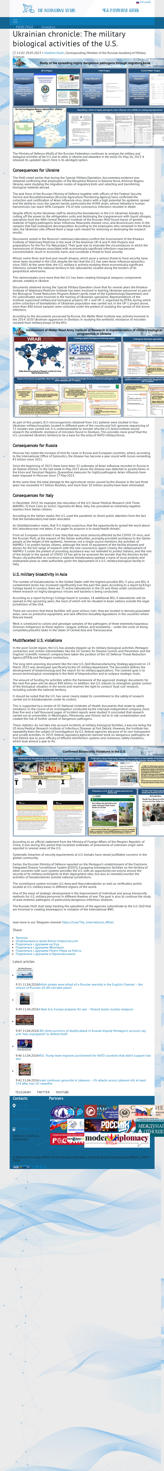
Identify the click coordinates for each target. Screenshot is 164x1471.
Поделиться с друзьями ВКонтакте (40, 947)
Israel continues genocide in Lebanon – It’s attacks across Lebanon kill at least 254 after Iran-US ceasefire (81, 1081)
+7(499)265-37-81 (28, 1129)
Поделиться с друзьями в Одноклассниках (45, 954)
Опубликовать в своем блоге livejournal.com (47, 941)
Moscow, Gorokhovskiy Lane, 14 (26, 1109)
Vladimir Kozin (54, 53)
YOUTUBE (62, 1092)
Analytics (48, 27)
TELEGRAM (23, 1092)
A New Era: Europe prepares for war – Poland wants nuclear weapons (85, 1009)
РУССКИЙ (143, 2)
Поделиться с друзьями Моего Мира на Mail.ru (48, 951)
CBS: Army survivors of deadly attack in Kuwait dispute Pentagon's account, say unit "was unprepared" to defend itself (80, 1032)
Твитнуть (22, 938)
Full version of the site (64, 1148)
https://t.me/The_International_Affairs (88, 922)
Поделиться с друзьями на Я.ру (37, 944)
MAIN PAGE (25, 27)
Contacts (20, 1098)
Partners (56, 1098)
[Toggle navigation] (15, 21)
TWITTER (43, 1092)
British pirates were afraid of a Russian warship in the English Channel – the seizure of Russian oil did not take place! (79, 986)
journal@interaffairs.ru (27, 1120)
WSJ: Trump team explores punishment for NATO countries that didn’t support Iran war (83, 1057)
